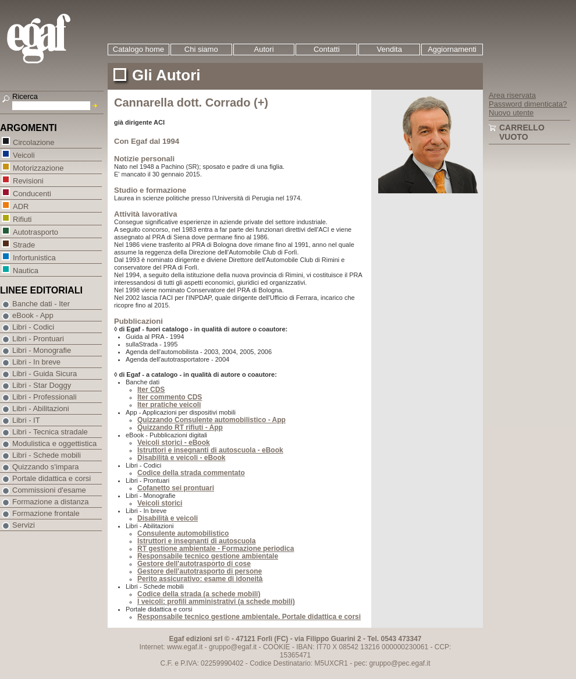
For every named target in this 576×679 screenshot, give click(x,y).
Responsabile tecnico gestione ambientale (207, 556)
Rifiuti (22, 219)
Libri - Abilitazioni (40, 408)
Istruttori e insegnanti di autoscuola (196, 541)
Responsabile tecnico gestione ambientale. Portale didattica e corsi (249, 617)
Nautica (25, 270)
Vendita (389, 49)
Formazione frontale (46, 513)
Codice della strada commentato (191, 473)
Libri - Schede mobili (46, 455)
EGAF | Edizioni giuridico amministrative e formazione (53, 40)
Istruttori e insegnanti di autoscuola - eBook (210, 450)
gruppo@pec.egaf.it (400, 663)
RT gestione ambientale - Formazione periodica (215, 548)
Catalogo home (138, 49)
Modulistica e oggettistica (54, 443)
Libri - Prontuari (38, 338)
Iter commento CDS (169, 397)
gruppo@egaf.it (233, 647)
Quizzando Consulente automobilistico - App (211, 420)
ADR (20, 206)
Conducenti (31, 193)
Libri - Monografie (41, 350)
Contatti (327, 49)
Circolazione (33, 142)
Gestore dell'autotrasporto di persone (199, 571)
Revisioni (28, 180)
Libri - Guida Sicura (44, 373)
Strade (23, 244)
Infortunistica (34, 257)
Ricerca (25, 96)
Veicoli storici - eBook (173, 442)
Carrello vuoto (522, 132)
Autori (264, 49)
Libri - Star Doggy (41, 385)
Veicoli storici (159, 503)
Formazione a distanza (50, 501)
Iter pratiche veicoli (169, 405)
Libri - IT (26, 420)
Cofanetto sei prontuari (175, 488)
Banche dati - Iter (41, 303)
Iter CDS (151, 390)
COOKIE (276, 647)
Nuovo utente (511, 112)
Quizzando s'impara (45, 466)
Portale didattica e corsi (51, 478)
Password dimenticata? (528, 104)
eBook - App (33, 315)
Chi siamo (201, 49)
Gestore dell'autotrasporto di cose (194, 564)
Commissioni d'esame (49, 490)
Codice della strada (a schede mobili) (198, 594)
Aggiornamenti (452, 49)
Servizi (23, 525)
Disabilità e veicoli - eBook (181, 458)
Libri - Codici (33, 327)
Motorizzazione (37, 167)
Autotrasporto (35, 231)
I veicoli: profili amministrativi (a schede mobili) (216, 601)
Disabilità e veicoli (167, 518)
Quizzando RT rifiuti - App (180, 427)
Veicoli (23, 155)
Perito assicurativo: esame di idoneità (199, 579)
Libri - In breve (36, 362)
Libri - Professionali (44, 396)
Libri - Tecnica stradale (50, 431)
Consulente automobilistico (183, 533)
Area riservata (512, 95)
